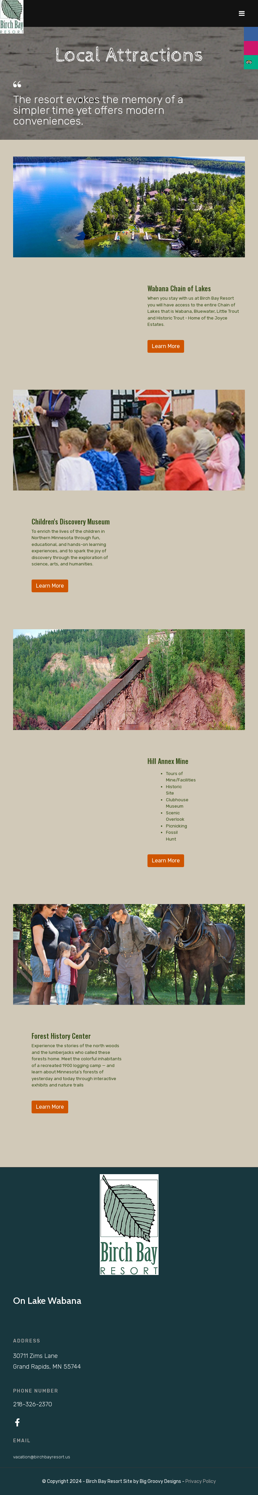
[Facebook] (17, 1422)
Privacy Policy (200, 1481)
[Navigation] (241, 13)
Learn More (166, 346)
